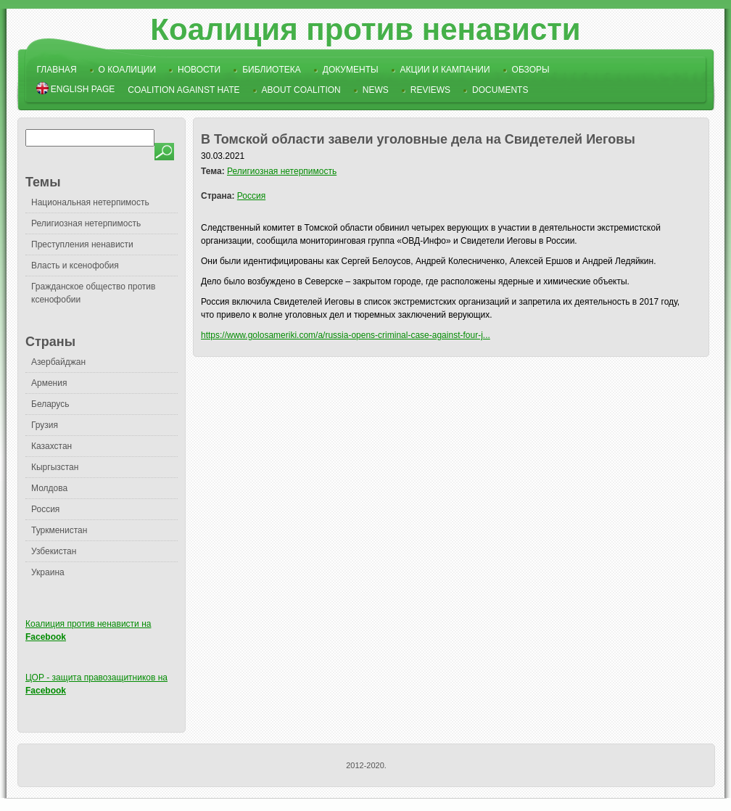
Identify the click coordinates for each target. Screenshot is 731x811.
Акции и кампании (445, 70)
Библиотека (271, 70)
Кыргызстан (54, 467)
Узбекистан (53, 551)
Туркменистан (59, 530)
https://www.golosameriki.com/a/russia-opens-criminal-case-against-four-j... (345, 335)
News (376, 90)
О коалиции (128, 70)
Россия (45, 509)
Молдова (49, 488)
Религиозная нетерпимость (86, 223)
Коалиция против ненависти (365, 29)
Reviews (430, 90)
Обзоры (531, 70)
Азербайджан (58, 362)
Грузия (44, 425)
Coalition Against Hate (183, 90)
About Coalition (301, 90)
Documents (500, 90)
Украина (48, 572)
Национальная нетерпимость (90, 202)
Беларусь (50, 404)
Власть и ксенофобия (75, 265)
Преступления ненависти (82, 244)
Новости (199, 70)
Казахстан (51, 446)
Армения (49, 383)
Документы (351, 70)
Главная (57, 70)
